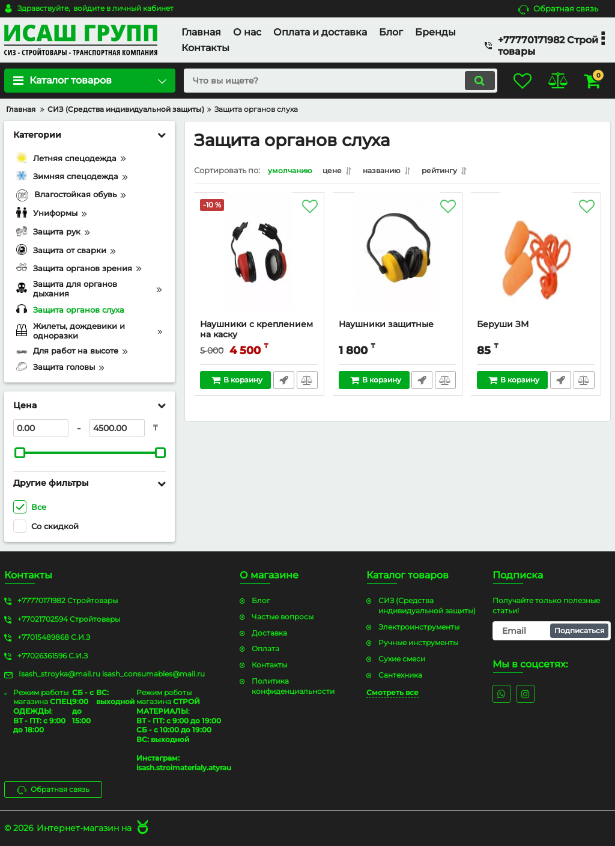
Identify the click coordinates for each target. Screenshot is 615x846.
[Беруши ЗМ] (536, 262)
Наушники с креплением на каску (257, 332)
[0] (40, 428)
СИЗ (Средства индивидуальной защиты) (427, 605)
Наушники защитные (386, 327)
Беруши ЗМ (503, 327)
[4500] (117, 428)
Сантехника (400, 674)
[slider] (19, 452)
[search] (330, 81)
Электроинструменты (418, 626)
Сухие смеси (401, 658)
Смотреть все (392, 691)
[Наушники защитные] (397, 262)
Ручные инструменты (418, 642)
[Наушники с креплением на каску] (259, 262)
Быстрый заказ (283, 383)
